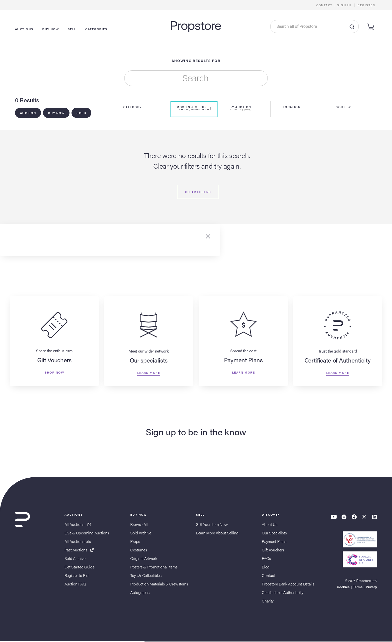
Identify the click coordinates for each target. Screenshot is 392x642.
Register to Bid (76, 575)
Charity (268, 601)
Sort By (343, 107)
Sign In (344, 5)
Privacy (371, 587)
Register (366, 5)
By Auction (240, 107)
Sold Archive (75, 558)
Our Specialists (274, 533)
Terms (357, 587)
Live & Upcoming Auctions (86, 533)
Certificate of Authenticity (282, 592)
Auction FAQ (75, 584)
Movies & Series (192, 107)
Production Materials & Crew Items (159, 584)
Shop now (54, 373)
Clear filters (198, 192)
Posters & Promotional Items (153, 567)
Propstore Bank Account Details (288, 584)
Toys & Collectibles (146, 575)
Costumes (138, 550)
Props (135, 541)
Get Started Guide (79, 567)
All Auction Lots (77, 541)
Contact (324, 5)
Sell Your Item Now (212, 524)
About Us (269, 524)
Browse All (139, 524)
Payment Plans (274, 541)
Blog (266, 567)
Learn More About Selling (217, 533)
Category (132, 107)
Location (292, 107)
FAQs (266, 558)
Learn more (148, 373)
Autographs (140, 592)
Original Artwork (143, 558)
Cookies (343, 587)
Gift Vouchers (273, 550)
